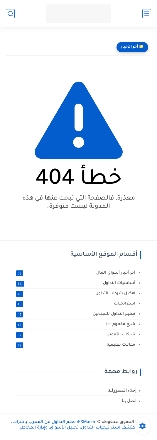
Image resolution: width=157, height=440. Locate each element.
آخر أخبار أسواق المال (76, 273)
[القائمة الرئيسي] (146, 13)
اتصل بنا (129, 400)
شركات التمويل (76, 334)
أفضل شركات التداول (76, 293)
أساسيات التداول (76, 283)
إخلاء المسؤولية (122, 390)
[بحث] (10, 13)
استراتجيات (76, 304)
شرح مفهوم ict (76, 324)
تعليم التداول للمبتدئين (76, 314)
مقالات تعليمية (76, 345)
